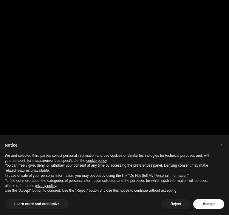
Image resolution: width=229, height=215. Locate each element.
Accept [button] (209, 204)
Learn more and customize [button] (37, 204)
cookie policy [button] (96, 161)
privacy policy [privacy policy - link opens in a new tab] (45, 186)
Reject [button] (176, 204)
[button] (221, 145)
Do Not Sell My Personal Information (159, 175)
